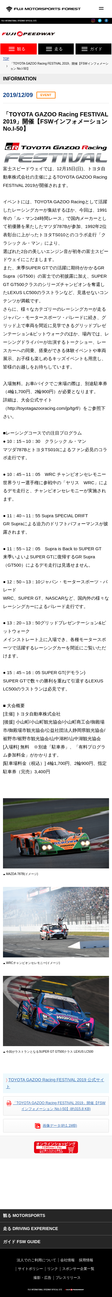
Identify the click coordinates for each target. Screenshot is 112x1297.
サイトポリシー (30, 1269)
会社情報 (67, 1260)
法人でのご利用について (36, 1260)
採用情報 (86, 1260)
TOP (6, 58)
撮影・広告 (42, 1278)
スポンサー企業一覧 (78, 1269)
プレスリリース (68, 1278)
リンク (52, 1269)
